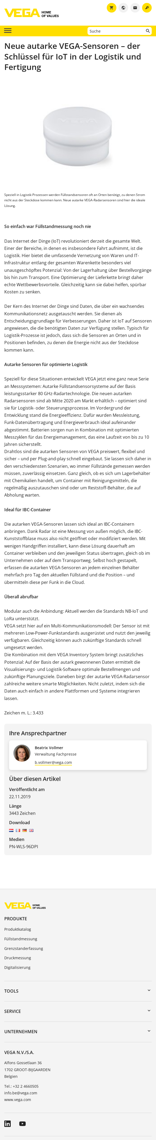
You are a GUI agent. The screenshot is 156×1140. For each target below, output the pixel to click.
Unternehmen (20, 1032)
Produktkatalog (17, 929)
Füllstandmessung (20, 938)
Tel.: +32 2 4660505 (21, 1086)
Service (12, 1011)
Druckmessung (17, 957)
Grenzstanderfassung (23, 948)
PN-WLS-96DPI (23, 847)
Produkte (15, 919)
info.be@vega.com (20, 1092)
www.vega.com (17, 1099)
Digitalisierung (17, 967)
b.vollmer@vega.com (53, 762)
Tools (11, 991)
